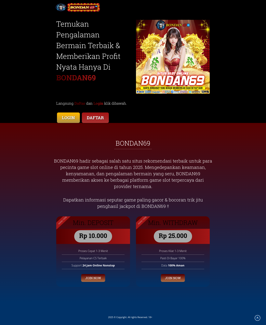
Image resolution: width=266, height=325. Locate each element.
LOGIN (68, 117)
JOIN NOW (93, 278)
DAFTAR (95, 117)
